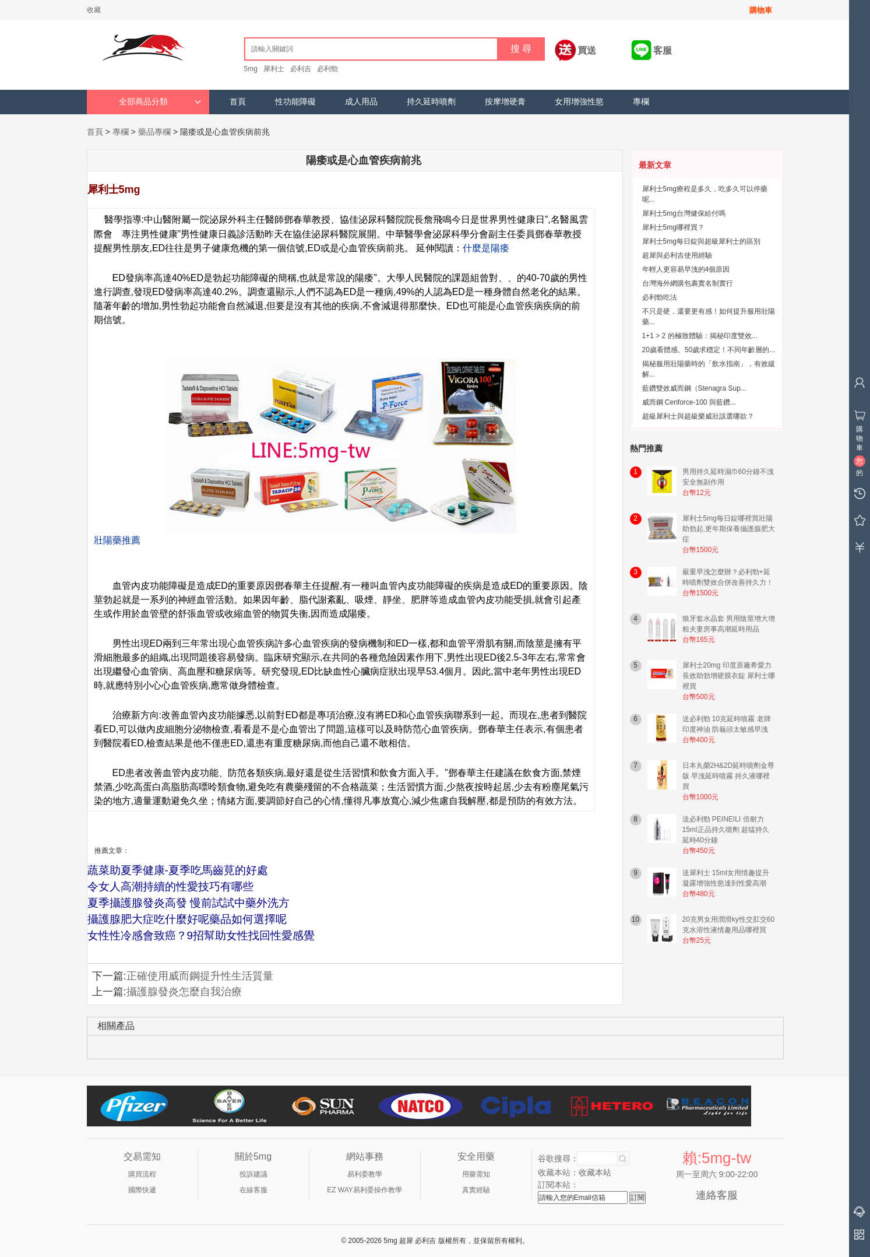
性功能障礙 (295, 101)
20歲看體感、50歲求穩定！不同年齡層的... (709, 350)
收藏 (94, 10)
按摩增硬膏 (505, 101)
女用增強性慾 (579, 101)
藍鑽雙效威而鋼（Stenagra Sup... (694, 388)
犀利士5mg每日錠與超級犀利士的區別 (701, 241)
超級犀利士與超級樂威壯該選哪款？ (698, 416)
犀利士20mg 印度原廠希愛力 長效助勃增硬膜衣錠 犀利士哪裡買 (728, 675)
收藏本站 (595, 1172)
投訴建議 (253, 1174)
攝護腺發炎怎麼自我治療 (184, 992)
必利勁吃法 (659, 297)
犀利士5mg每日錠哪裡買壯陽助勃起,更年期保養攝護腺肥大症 (728, 528)
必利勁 (327, 69)
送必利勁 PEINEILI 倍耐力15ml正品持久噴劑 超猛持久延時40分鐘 (725, 829)
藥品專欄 (154, 131)
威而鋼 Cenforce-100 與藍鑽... (689, 402)
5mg (251, 69)
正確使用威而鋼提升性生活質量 (199, 976)
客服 (662, 50)
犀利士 (273, 69)
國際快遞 (142, 1190)
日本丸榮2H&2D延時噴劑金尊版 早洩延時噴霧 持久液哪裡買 (728, 776)
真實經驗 (476, 1190)
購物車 (760, 10)
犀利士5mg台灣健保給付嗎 (683, 213)
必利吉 (300, 69)
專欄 (641, 101)
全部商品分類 (159, 101)
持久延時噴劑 (431, 101)
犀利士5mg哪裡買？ (673, 227)
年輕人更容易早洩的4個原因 (686, 269)
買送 (586, 50)
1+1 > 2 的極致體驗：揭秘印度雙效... (700, 336)
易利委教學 (364, 1174)
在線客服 (253, 1190)
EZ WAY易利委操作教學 (364, 1190)
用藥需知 (476, 1174)
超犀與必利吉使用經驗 (677, 255)
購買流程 (142, 1174)
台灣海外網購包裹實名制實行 (687, 283)
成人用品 (361, 101)
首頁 (238, 101)
